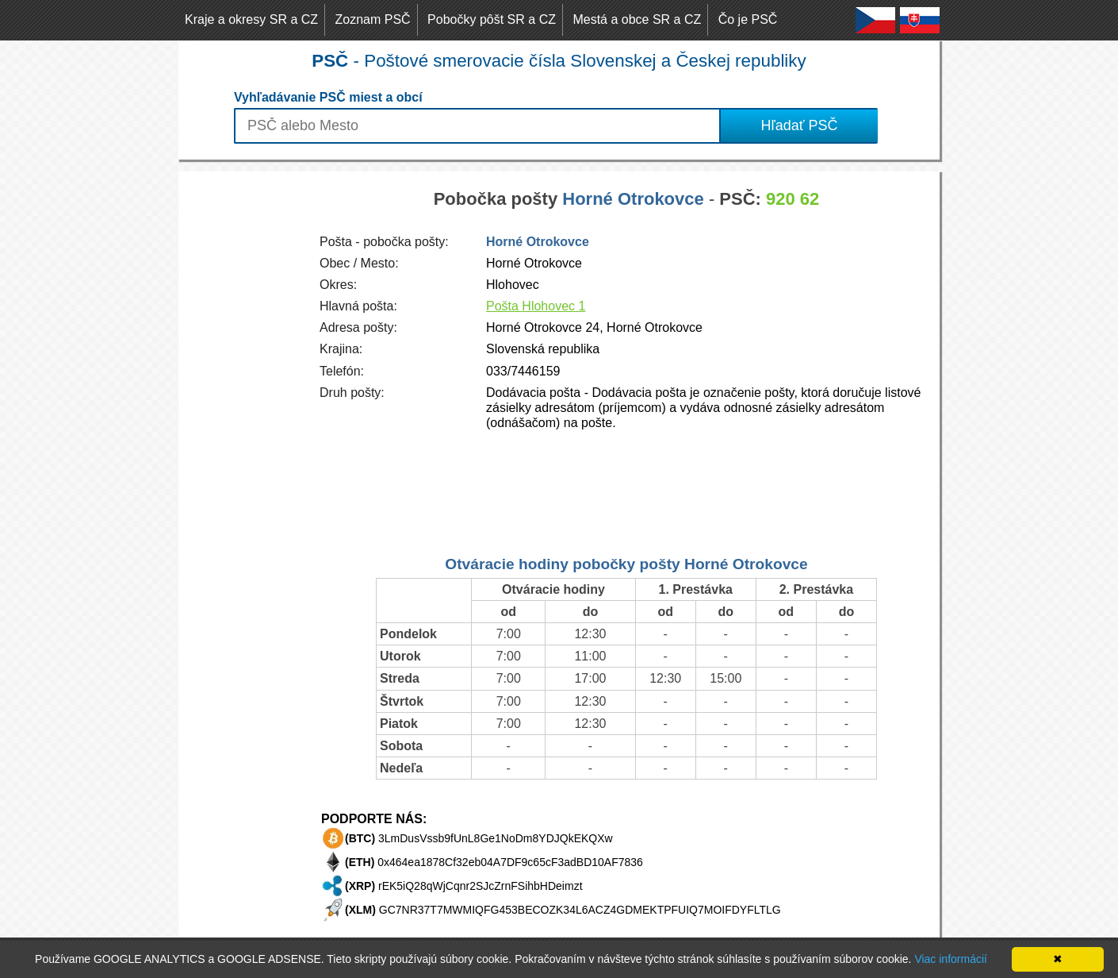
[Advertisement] (241, 409)
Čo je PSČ (748, 19)
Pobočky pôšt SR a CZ (491, 19)
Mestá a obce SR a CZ (636, 19)
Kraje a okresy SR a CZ (251, 19)
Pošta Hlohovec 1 (535, 306)
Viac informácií (950, 959)
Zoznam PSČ (373, 19)
